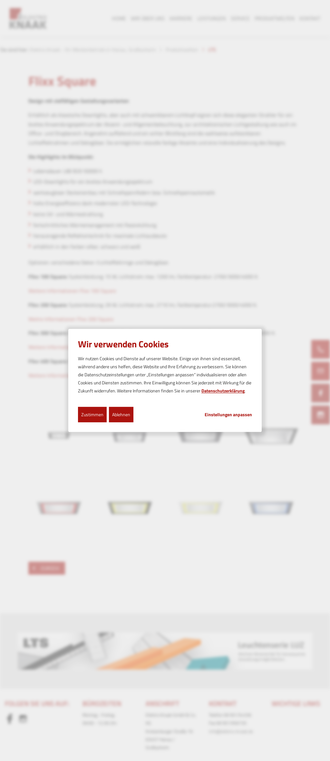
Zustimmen (92, 414)
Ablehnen (121, 414)
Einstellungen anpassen (228, 414)
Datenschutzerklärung (223, 390)
